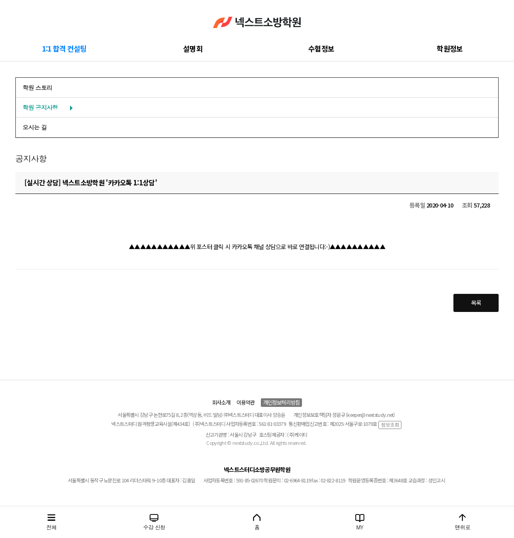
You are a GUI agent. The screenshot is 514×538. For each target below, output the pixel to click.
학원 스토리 (37, 87)
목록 (476, 302)
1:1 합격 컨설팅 (64, 48)
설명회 (193, 48)
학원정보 (449, 48)
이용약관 (245, 402)
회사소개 (221, 402)
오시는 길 (35, 127)
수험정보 (321, 48)
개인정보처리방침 (281, 402)
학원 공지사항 (40, 107)
